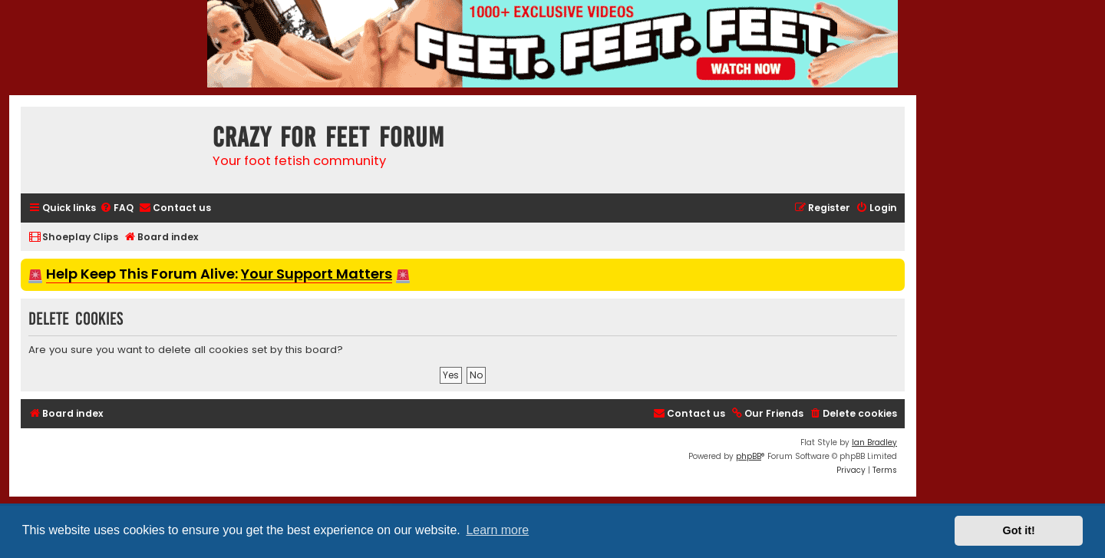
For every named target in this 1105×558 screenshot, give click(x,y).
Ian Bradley (874, 442)
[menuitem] (117, 208)
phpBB (748, 456)
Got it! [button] (1019, 530)
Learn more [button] (497, 530)
